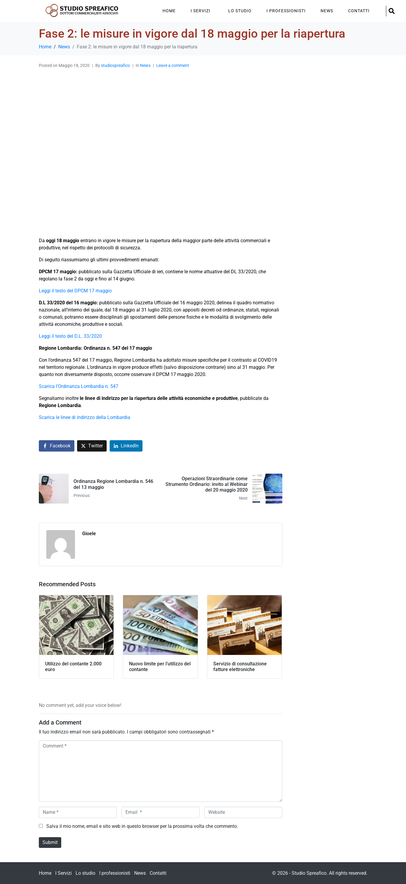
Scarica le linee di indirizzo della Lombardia (84, 417)
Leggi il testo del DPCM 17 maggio (75, 291)
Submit (50, 842)
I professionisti (286, 10)
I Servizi (200, 10)
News (327, 10)
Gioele (89, 533)
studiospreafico (115, 65)
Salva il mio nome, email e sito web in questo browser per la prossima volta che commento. (142, 826)
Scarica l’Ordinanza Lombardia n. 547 (78, 386)
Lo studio (240, 10)
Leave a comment (172, 65)
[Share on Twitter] (92, 446)
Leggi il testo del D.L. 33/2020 (70, 336)
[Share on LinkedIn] (126, 446)
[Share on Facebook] (56, 446)
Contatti (359, 10)
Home (169, 10)
